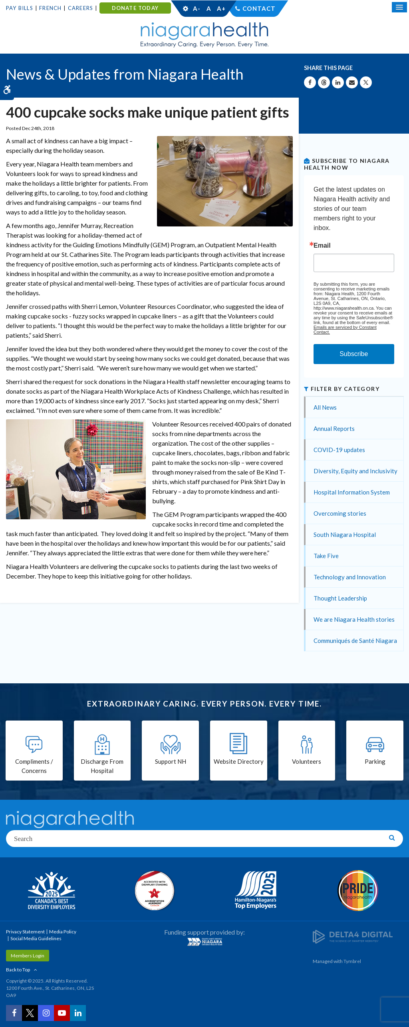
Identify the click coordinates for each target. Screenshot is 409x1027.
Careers (80, 8)
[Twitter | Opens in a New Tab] (30, 1013)
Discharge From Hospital (102, 766)
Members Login (27, 956)
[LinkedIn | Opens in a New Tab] (78, 1013)
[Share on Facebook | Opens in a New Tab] (310, 82)
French (50, 8)
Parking (375, 761)
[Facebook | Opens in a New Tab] (14, 1013)
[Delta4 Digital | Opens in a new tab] (353, 936)
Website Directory (239, 761)
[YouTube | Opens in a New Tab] (62, 1013)
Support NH (170, 761)
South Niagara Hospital (345, 534)
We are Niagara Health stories (354, 619)
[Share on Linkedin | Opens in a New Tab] (338, 82)
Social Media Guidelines (36, 938)
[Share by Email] (352, 82)
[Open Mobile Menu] (399, 7)
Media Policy (62, 932)
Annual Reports (334, 428)
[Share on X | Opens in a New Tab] (366, 82)
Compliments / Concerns (34, 766)
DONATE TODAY (135, 8)
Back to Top (18, 970)
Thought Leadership (340, 598)
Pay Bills (19, 8)
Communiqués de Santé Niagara (355, 640)
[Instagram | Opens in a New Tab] (46, 1013)
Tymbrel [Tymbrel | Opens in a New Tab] (352, 961)
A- (196, 8)
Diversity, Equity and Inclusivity (355, 470)
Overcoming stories (340, 513)
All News (325, 407)
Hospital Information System (352, 492)
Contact (259, 8)
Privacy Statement (25, 932)
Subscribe (354, 353)
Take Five (326, 555)
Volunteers (306, 761)
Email (322, 245)
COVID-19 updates (339, 449)
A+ (221, 8)
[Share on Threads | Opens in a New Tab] (324, 82)
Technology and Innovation (350, 577)
